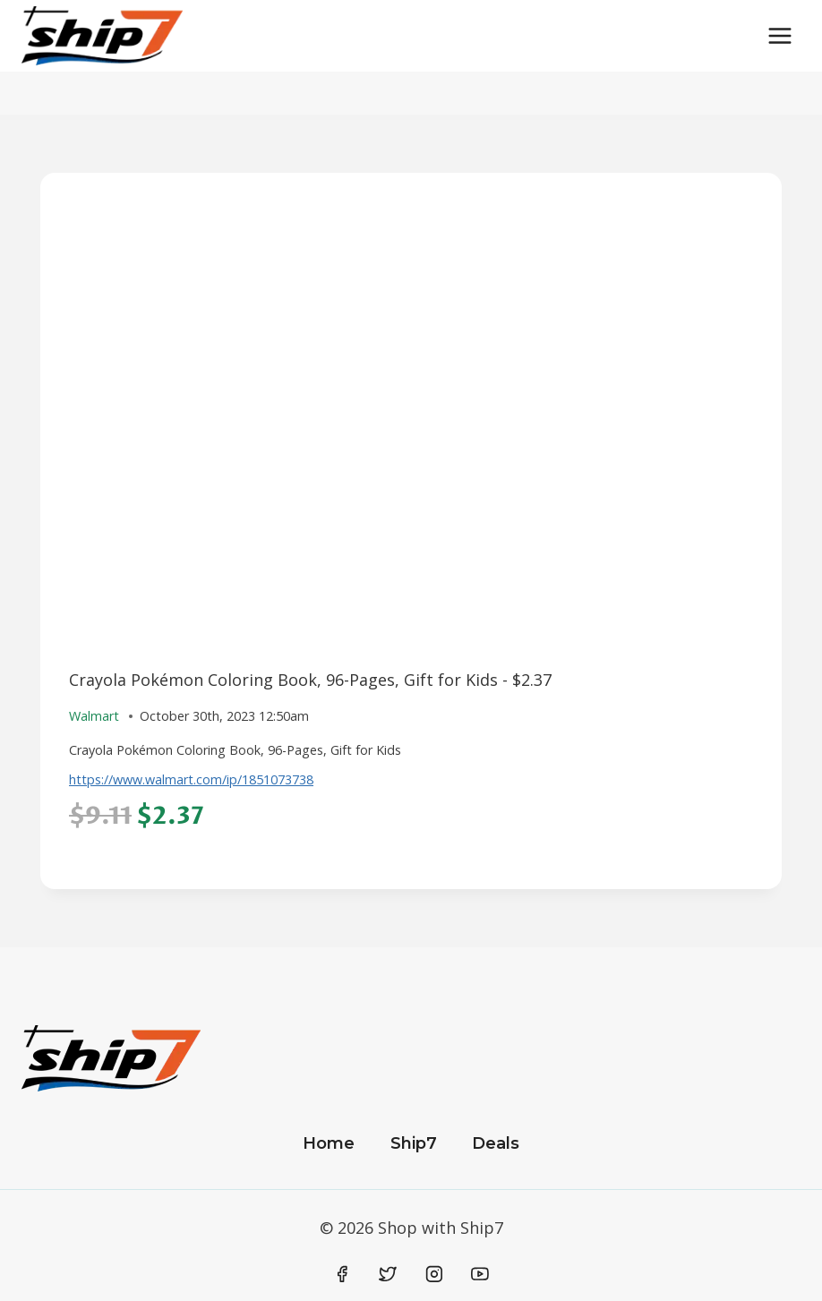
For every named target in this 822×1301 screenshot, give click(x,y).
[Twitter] (388, 1274)
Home (329, 1143)
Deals (495, 1143)
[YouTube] (480, 1274)
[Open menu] (779, 35)
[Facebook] (342, 1274)
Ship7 (413, 1143)
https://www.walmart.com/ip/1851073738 (191, 779)
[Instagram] (434, 1274)
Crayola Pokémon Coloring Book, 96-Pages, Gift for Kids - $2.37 (310, 679)
